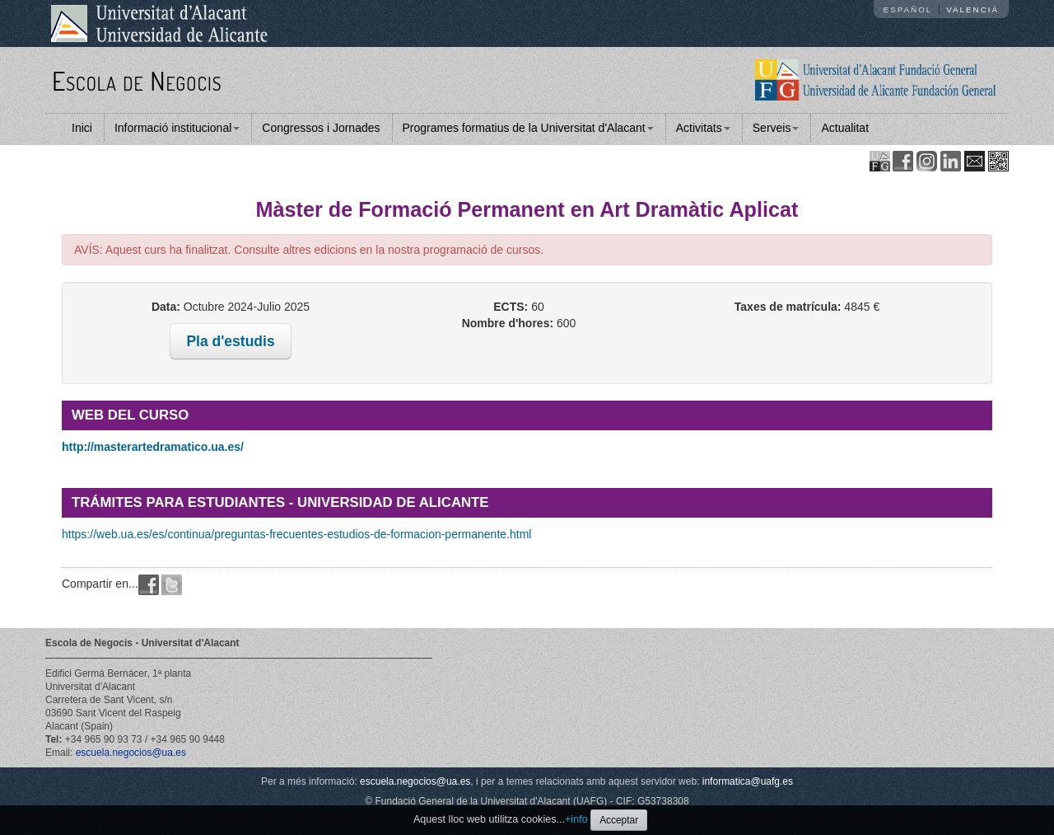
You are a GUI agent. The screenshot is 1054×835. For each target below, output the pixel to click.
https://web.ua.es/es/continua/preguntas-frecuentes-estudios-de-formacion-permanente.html (296, 534)
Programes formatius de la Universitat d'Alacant (528, 127)
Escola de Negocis (137, 80)
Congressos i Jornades (321, 127)
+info (576, 819)
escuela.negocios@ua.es (131, 752)
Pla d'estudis (230, 341)
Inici (82, 127)
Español (908, 9)
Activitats (703, 127)
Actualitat (845, 127)
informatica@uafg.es (747, 781)
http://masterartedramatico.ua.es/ (153, 446)
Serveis (776, 127)
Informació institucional (177, 127)
